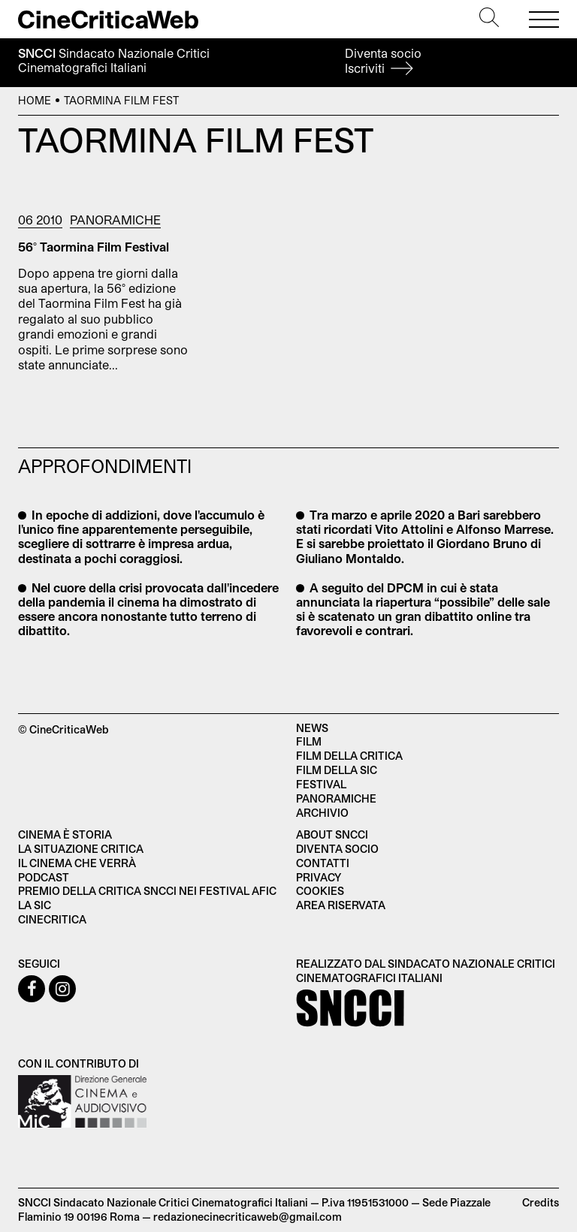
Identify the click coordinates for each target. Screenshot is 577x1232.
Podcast (43, 877)
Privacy (318, 877)
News (312, 727)
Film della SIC (336, 770)
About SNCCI (332, 834)
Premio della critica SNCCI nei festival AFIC (147, 890)
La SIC (34, 905)
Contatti (322, 863)
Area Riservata (340, 905)
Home (34, 100)
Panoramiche (115, 219)
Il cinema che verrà (77, 863)
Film (309, 741)
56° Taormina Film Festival (93, 246)
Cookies (320, 890)
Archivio (322, 812)
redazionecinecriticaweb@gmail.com (247, 1216)
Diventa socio (383, 60)
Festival (321, 784)
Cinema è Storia (65, 834)
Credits (540, 1202)
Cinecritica (52, 919)
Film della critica (349, 755)
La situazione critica (80, 848)
